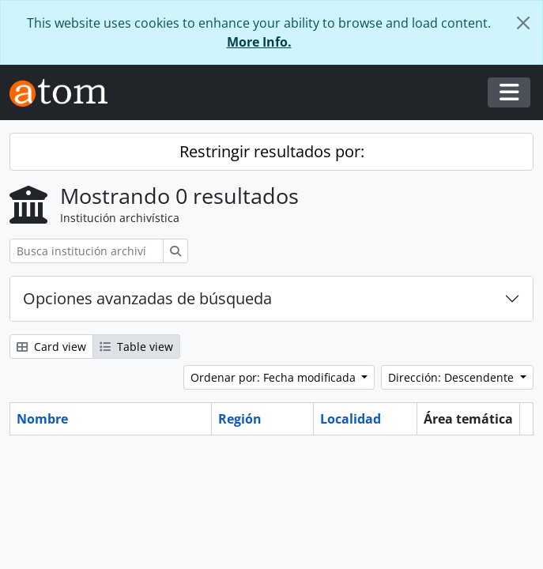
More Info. (259, 42)
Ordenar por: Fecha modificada (274, 377)
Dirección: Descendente (452, 377)
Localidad (350, 419)
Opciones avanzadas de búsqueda (147, 298)
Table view (136, 346)
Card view (51, 346)
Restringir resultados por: (271, 151)
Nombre (42, 419)
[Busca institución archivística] (86, 251)
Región (240, 419)
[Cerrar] (523, 23)
